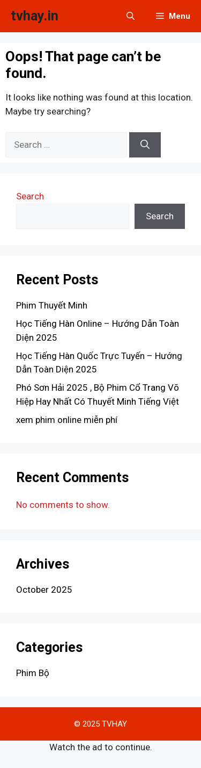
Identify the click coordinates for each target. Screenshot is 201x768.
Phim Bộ (32, 672)
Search (30, 196)
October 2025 (44, 589)
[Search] (145, 145)
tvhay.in (34, 16)
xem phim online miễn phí (66, 419)
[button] (130, 16)
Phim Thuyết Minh (51, 305)
